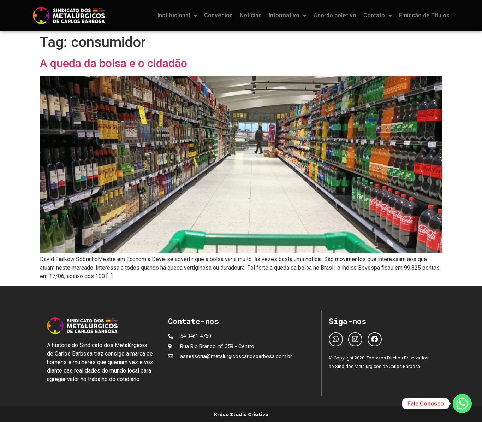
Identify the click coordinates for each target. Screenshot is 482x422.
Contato (377, 15)
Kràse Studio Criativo (241, 414)
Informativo (288, 15)
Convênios (218, 15)
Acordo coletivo (335, 15)
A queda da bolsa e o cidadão (113, 63)
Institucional (177, 15)
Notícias (251, 15)
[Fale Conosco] (462, 403)
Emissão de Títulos (424, 15)
